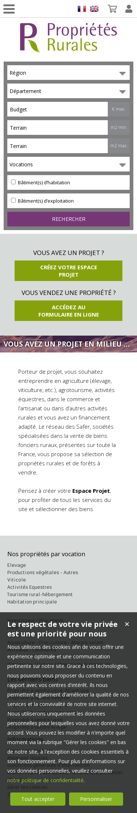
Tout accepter (37, 798)
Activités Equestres (29, 587)
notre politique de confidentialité (45, 780)
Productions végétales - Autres (42, 572)
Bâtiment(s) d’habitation (40, 182)
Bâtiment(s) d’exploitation (42, 200)
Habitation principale (32, 602)
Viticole (16, 580)
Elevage (16, 565)
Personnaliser (96, 798)
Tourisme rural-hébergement (40, 594)
